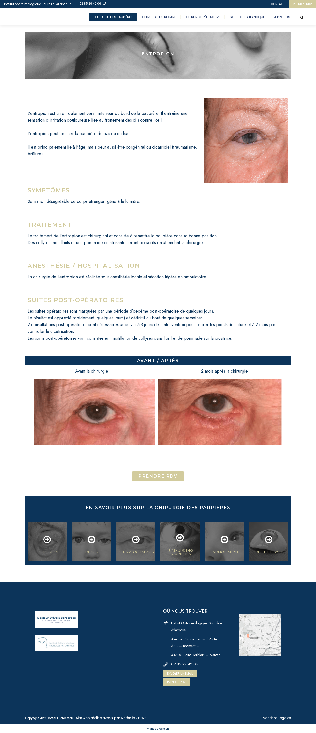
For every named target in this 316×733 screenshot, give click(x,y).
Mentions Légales (277, 717)
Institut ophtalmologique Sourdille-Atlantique (37, 4)
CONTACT (278, 4)
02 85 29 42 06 (93, 3)
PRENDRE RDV (302, 4)
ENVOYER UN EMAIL (180, 673)
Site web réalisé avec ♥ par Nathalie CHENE (111, 717)
